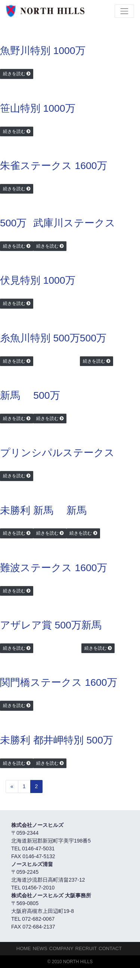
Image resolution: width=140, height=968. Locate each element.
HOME (23, 948)
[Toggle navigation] (124, 11)
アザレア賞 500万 (40, 625)
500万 (13, 223)
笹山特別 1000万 (37, 108)
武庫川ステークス (74, 223)
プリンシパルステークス (57, 452)
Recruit (86, 948)
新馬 (10, 395)
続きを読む (14, 73)
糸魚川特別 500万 (40, 338)
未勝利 (15, 510)
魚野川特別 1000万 (42, 50)
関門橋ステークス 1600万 (58, 682)
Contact (110, 948)
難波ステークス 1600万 (53, 567)
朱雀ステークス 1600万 (53, 165)
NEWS (40, 948)
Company (61, 948)
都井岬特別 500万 (73, 740)
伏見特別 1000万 (37, 280)
